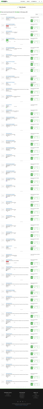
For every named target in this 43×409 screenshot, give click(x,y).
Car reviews (7, 394)
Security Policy (21, 405)
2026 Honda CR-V (9, 133)
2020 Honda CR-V (9, 31)
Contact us (35, 393)
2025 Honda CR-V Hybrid (10, 290)
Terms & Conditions (25, 405)
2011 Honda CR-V (9, 104)
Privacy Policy (17, 405)
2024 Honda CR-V (9, 67)
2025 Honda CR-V (9, 54)
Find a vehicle (8, 393)
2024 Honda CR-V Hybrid (10, 17)
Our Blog (36, 394)
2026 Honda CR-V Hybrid (10, 38)
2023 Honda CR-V (9, 254)
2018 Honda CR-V (9, 110)
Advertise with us (22, 393)
